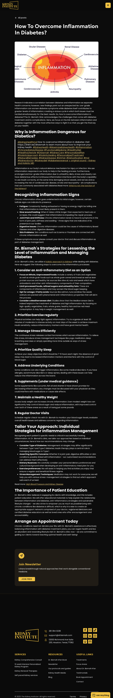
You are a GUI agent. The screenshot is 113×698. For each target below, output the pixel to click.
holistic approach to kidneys (58, 261)
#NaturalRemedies (28, 157)
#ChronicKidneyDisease (30, 149)
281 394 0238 (55, 631)
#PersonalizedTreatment (70, 155)
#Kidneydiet (40, 160)
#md (86, 157)
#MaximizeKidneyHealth (62, 147)
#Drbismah (43, 152)
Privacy (83, 696)
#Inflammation (83, 147)
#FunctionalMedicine (55, 149)
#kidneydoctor (26, 160)
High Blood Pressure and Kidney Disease (44, 484)
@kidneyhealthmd (27, 141)
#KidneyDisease (47, 157)
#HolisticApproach (28, 155)
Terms (73, 696)
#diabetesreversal (58, 160)
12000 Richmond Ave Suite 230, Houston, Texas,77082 (61, 641)
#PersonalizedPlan (74, 152)
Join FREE (26, 579)
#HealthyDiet (74, 149)
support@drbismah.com (60, 635)
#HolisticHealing (47, 155)
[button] (108, 5)
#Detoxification (74, 157)
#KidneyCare (57, 152)
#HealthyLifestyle (27, 152)
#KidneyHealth (41, 147)
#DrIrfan (61, 157)
